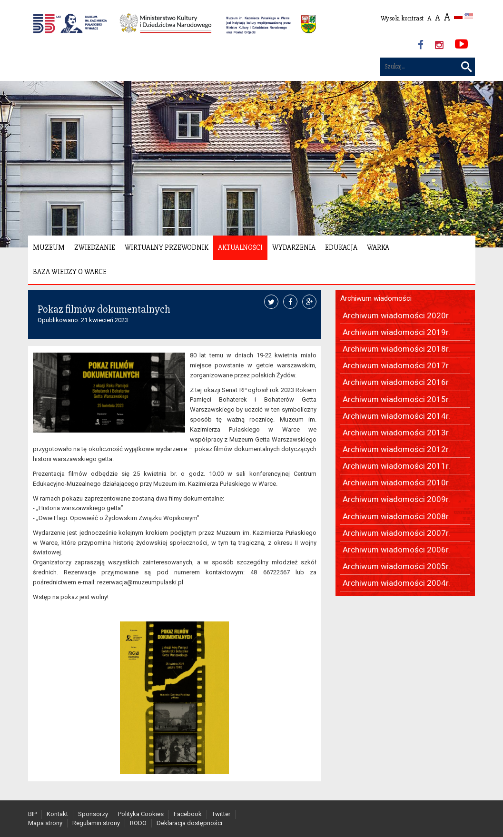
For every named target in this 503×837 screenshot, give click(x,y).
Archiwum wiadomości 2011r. (396, 466)
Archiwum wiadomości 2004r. (396, 583)
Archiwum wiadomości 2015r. (396, 399)
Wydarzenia (294, 247)
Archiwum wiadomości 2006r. (396, 549)
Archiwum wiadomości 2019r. (396, 332)
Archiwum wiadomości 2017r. (396, 365)
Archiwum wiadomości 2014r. (396, 416)
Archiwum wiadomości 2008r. (396, 516)
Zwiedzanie (94, 247)
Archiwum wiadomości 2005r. (396, 566)
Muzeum (49, 247)
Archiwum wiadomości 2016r (396, 382)
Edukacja (341, 247)
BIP (32, 813)
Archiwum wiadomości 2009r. (396, 499)
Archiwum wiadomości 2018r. (396, 349)
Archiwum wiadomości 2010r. (396, 482)
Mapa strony (45, 823)
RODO (138, 823)
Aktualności (240, 247)
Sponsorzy (93, 813)
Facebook (188, 813)
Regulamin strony (96, 823)
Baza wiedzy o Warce (70, 271)
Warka (378, 247)
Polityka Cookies (141, 813)
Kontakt (57, 813)
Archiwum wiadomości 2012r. (396, 449)
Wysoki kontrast (402, 18)
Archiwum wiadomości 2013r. (396, 432)
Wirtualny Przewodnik (166, 247)
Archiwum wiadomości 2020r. (396, 315)
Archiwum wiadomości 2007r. (396, 533)
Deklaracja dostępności (189, 823)
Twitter (221, 813)
